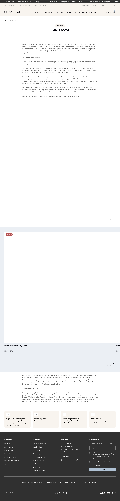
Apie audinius (8, 447)
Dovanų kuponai (86, 5)
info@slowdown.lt (68, 443)
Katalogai (7, 443)
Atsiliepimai (36, 467)
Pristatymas (36, 450)
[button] (107, 221)
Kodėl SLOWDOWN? (81, 12)
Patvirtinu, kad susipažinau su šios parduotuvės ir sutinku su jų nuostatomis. (101, 463)
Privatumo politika (38, 454)
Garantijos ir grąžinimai (40, 443)
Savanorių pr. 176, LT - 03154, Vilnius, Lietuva (73, 450)
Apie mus (7, 464)
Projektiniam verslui (10, 457)
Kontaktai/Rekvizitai (39, 471)
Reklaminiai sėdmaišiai (11, 460)
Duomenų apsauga (39, 460)
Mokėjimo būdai (38, 447)
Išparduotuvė (61, 12)
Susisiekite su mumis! (99, 5)
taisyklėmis (103, 463)
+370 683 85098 (68, 446)
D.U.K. (35, 464)
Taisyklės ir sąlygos (39, 457)
